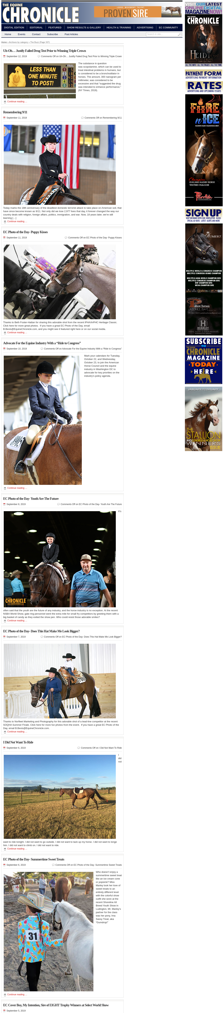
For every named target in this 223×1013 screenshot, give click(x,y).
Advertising (145, 27)
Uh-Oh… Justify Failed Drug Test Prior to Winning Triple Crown (44, 51)
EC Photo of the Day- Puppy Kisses (25, 232)
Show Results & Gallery (84, 27)
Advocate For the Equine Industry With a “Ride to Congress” (42, 343)
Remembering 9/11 (15, 112)
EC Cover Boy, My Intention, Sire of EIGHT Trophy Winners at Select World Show (56, 1005)
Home (8, 34)
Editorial (36, 27)
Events (21, 34)
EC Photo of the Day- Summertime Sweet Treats (33, 859)
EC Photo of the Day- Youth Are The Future (30, 499)
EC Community (168, 27)
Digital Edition (14, 27)
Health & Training (119, 27)
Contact (36, 34)
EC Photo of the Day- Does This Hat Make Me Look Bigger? (41, 631)
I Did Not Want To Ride (18, 742)
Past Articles (71, 34)
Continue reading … (17, 101)
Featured (54, 27)
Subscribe (52, 34)
